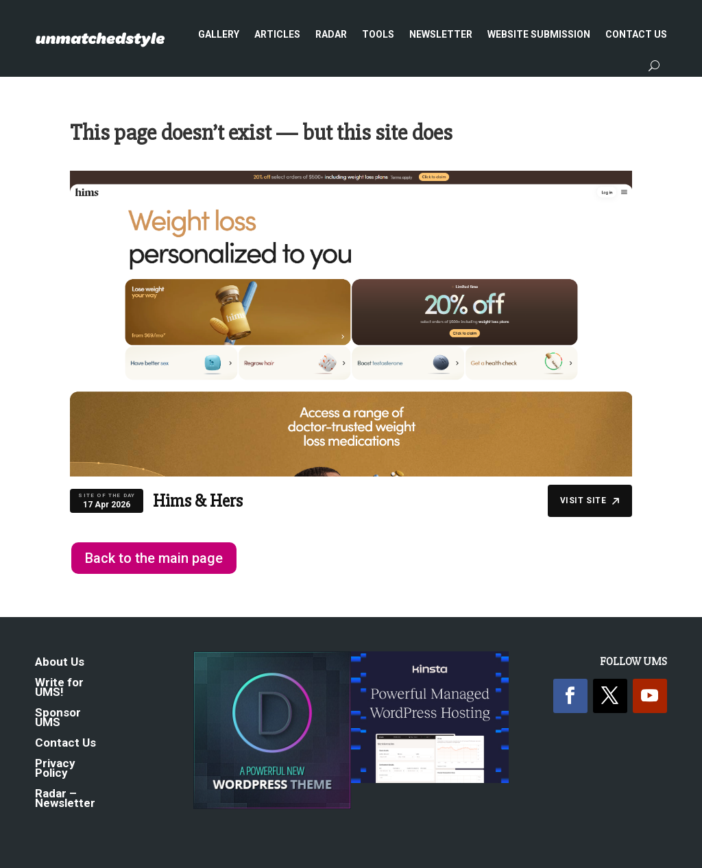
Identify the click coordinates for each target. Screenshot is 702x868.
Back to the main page (154, 558)
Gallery (218, 34)
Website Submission (538, 34)
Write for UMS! (59, 688)
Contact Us (636, 34)
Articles (277, 34)
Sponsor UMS (58, 718)
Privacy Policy (55, 769)
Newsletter (440, 34)
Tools (378, 34)
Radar (331, 34)
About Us (59, 662)
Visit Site (590, 500)
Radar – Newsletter (65, 799)
